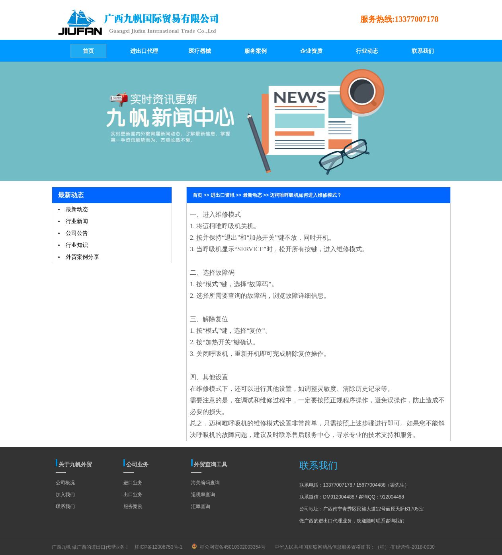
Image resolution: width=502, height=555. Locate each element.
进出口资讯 (222, 195)
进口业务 (133, 482)
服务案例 (133, 506)
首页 (197, 195)
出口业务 (133, 494)
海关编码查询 (205, 482)
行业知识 (77, 245)
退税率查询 (203, 494)
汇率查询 (200, 506)
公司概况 (65, 482)
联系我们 (65, 506)
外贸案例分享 (82, 257)
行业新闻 (77, 221)
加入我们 (65, 494)
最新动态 (77, 209)
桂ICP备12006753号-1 (158, 547)
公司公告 (77, 233)
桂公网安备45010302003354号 (233, 547)
